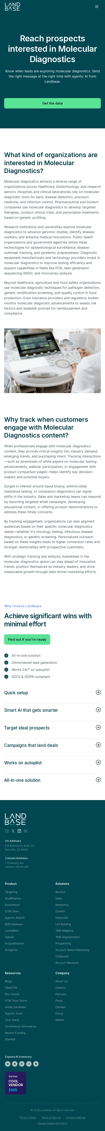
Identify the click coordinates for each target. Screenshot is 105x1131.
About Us (61, 981)
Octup (59, 1013)
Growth (60, 911)
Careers (60, 987)
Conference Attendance (20, 1026)
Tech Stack (12, 1020)
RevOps (60, 892)
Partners (60, 994)
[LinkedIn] (19, 831)
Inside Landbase (15, 1007)
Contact (60, 1007)
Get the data (52, 103)
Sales (58, 898)
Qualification (13, 898)
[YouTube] (25, 831)
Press (59, 1000)
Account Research (67, 962)
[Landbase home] (12, 6)
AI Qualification (14, 943)
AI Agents (11, 950)
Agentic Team (14, 1013)
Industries (61, 917)
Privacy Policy (28, 1117)
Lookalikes (11, 930)
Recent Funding (15, 1032)
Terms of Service (51, 1117)
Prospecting (63, 943)
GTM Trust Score (16, 1000)
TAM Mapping (64, 930)
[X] (13, 831)
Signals (9, 937)
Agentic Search (15, 917)
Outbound (61, 956)
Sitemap (10, 1039)
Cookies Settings (75, 1117)
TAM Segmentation (67, 937)
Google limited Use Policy (52, 1123)
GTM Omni (12, 911)
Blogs (8, 981)
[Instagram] (7, 831)
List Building (63, 924)
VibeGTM (11, 987)
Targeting (11, 892)
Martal (59, 1020)
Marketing (61, 904)
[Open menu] (96, 6)
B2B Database (14, 924)
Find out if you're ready (27, 639)
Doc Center (12, 994)
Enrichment (12, 904)
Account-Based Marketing (72, 950)
